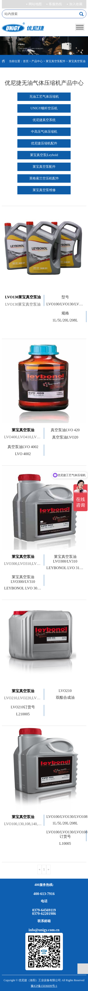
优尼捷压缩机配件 (44, 143)
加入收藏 (75, 4)
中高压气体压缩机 (44, 131)
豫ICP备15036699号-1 (44, 985)
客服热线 (55, 4)
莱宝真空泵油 (77, 61)
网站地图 (35, 4)
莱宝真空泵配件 (55, 61)
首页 (26, 61)
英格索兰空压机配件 (44, 178)
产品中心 (37, 61)
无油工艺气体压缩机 (44, 96)
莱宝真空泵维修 (44, 190)
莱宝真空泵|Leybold (44, 155)
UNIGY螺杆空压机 (44, 108)
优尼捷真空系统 (44, 120)
